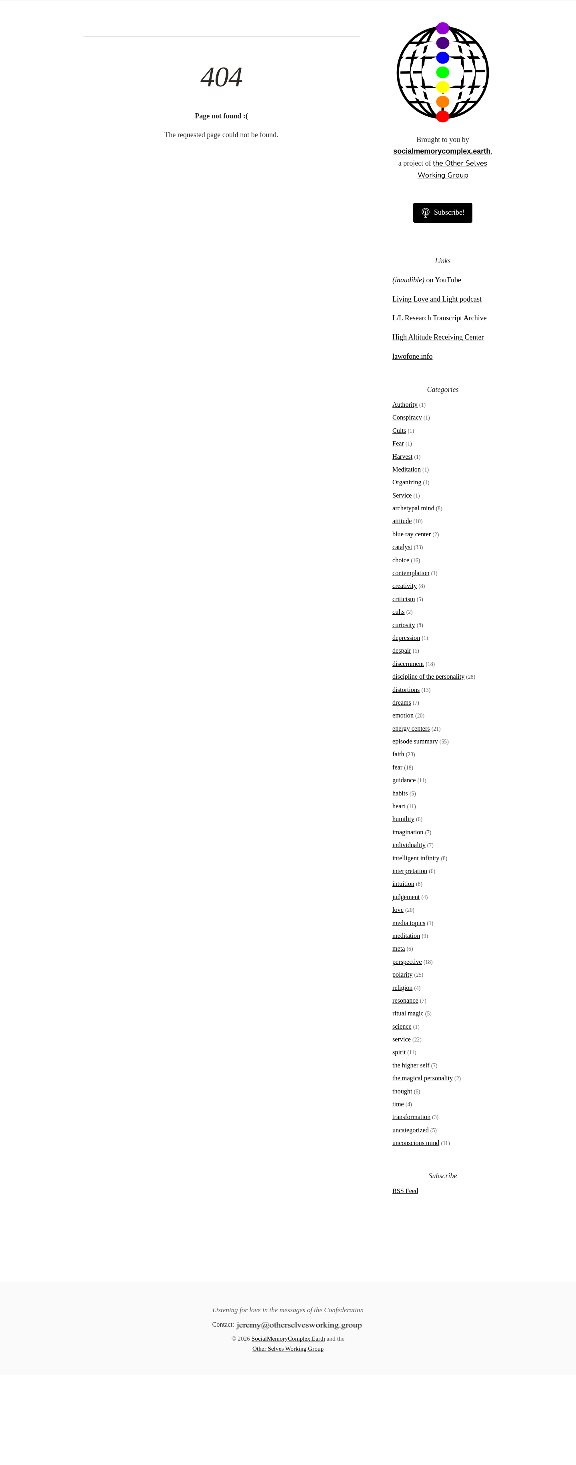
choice (400, 650)
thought (402, 1181)
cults (398, 702)
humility (403, 909)
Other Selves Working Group (288, 1438)
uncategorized (410, 1220)
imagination (407, 922)
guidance (404, 870)
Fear (398, 533)
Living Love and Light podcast (437, 389)
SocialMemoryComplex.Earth (288, 1428)
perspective (407, 1051)
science (402, 1116)
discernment (408, 753)
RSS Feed (405, 1281)
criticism (403, 689)
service (401, 1129)
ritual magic (408, 1103)
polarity (402, 1064)
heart (398, 896)
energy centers (411, 818)
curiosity (403, 715)
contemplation (411, 663)
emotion (403, 805)
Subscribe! (443, 303)
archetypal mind (413, 598)
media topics (408, 1013)
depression (406, 728)
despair (401, 740)
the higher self (411, 1155)
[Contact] (300, 1414)
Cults (399, 520)
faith (398, 844)
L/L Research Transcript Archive (439, 408)
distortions (406, 779)
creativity (404, 676)
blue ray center (411, 624)
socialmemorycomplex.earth (441, 241)
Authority (405, 494)
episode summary (415, 831)
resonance (405, 1090)
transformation (411, 1207)
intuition (403, 973)
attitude (402, 611)
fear (397, 857)
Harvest (402, 546)
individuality (409, 935)
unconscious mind (415, 1233)
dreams (401, 792)
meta (398, 1038)
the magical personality (422, 1168)
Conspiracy (407, 507)
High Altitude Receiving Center (438, 427)
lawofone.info (412, 446)
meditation (406, 1025)
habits (400, 883)
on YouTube (426, 370)
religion (402, 1077)
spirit (399, 1142)
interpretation (409, 961)
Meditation (406, 559)
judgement (406, 987)
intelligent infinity (415, 948)
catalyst (402, 637)
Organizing (407, 572)
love (398, 999)
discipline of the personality (428, 766)
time (398, 1194)
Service (402, 585)
